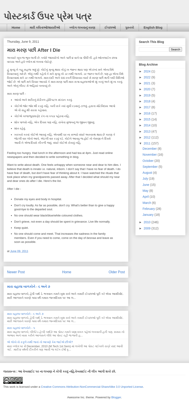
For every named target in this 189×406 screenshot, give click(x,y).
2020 (147, 89)
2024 (147, 71)
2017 (147, 107)
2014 (147, 125)
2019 (147, 95)
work (12, 386)
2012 (147, 137)
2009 (147, 228)
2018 (147, 101)
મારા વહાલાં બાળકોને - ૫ (21, 328)
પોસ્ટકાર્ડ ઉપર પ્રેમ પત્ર (48, 16)
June (146, 184)
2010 (147, 222)
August (148, 172)
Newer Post (16, 272)
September (150, 166)
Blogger (116, 397)
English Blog (153, 27)
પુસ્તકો (129, 27)
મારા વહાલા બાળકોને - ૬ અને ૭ (28, 286)
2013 (147, 131)
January (148, 214)
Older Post (117, 272)
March (147, 203)
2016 (147, 113)
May (146, 190)
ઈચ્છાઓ (110, 27)
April (146, 196)
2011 (147, 143)
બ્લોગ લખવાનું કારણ (82, 27)
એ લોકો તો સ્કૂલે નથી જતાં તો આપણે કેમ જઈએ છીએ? (40, 342)
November (150, 154)
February (149, 208)
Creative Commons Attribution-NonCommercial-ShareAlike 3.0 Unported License (92, 386)
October (148, 160)
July (146, 178)
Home (16, 27)
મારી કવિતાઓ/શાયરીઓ (45, 27)
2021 (147, 83)
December (150, 148)
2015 (147, 119)
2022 (147, 77)
